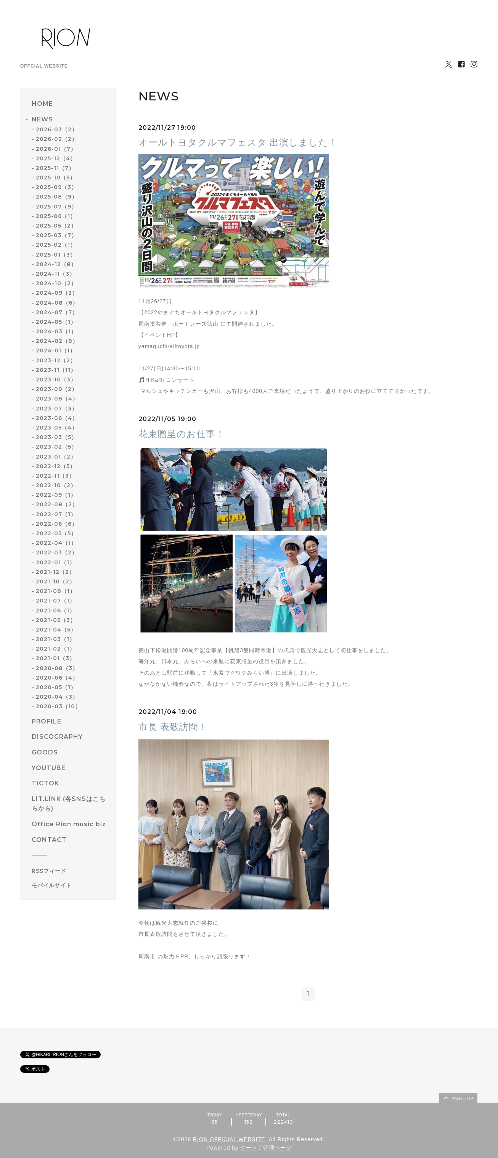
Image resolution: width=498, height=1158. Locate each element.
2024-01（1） (56, 350)
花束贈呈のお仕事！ (181, 433)
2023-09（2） (56, 389)
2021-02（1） (55, 648)
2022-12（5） (56, 466)
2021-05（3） (56, 620)
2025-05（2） (56, 225)
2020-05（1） (56, 687)
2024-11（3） (55, 273)
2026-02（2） (56, 139)
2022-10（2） (56, 485)
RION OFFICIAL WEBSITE (229, 1139)
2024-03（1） (56, 331)
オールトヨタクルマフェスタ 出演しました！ (238, 142)
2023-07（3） (56, 408)
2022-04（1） (56, 542)
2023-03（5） (56, 437)
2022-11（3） (55, 475)
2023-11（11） (56, 370)
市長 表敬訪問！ (173, 726)
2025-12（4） (56, 158)
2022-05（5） (56, 533)
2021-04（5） (56, 629)
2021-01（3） (55, 658)
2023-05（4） (56, 427)
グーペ (248, 1148)
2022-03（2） (56, 552)
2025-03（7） (56, 235)
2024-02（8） (57, 341)
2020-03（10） (58, 706)
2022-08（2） (57, 504)
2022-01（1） (55, 562)
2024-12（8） (56, 264)
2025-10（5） (56, 177)
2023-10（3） (56, 379)
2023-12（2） (56, 360)
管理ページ (277, 1148)
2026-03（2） (56, 129)
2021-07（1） (55, 600)
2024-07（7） (57, 312)
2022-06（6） (56, 523)
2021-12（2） (55, 572)
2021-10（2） (55, 581)
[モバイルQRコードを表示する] (71, 885)
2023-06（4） (57, 418)
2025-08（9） (56, 196)
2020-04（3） (57, 696)
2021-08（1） (56, 591)
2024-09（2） (57, 292)
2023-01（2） (56, 456)
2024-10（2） (56, 283)
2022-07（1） (56, 514)
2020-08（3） (57, 668)
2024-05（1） (56, 321)
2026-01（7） (56, 148)
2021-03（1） (55, 639)
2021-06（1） (55, 610)
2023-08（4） (57, 398)
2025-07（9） (56, 206)
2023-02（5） (56, 446)
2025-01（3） (56, 254)
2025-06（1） (56, 216)
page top (458, 1097)
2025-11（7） (55, 168)
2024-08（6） (57, 302)
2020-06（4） (57, 677)
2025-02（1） (56, 244)
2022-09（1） (56, 494)
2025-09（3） (56, 187)
